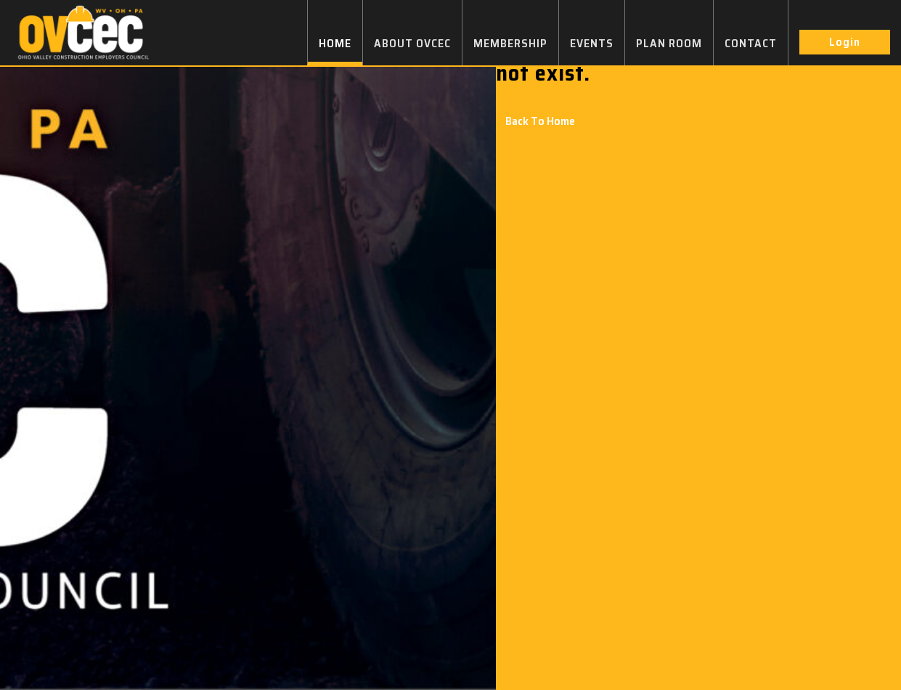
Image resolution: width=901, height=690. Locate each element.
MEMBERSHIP (510, 43)
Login (844, 42)
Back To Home (540, 121)
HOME (335, 43)
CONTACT (751, 43)
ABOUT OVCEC (412, 43)
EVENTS (591, 43)
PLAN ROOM (669, 43)
